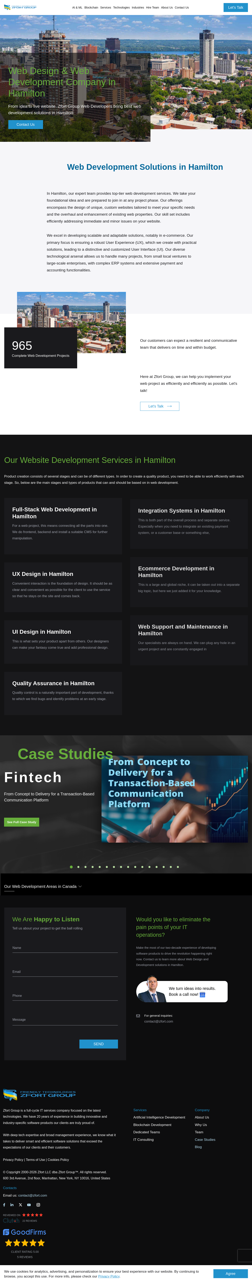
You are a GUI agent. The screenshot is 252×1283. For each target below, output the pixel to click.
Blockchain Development (152, 1125)
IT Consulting (143, 1140)
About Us (202, 1117)
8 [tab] (121, 867)
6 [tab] (107, 867)
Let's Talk (235, 7)
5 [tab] (100, 867)
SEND (98, 1044)
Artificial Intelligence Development (159, 1117)
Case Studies (205, 1140)
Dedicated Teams (146, 1132)
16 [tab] (178, 867)
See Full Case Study (21, 822)
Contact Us (182, 7)
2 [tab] (78, 867)
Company (202, 1110)
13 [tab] (157, 867)
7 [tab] (114, 867)
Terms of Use (35, 1159)
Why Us (201, 1125)
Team (199, 1132)
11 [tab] (142, 867)
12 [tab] (149, 867)
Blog (198, 1147)
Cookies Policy (58, 1159)
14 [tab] (164, 867)
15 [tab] (171, 867)
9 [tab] (128, 867)
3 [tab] (85, 867)
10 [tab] (135, 867)
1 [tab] (71, 867)
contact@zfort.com (158, 1021)
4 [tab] (93, 867)
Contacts (10, 1188)
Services (140, 1110)
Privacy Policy (109, 1276)
